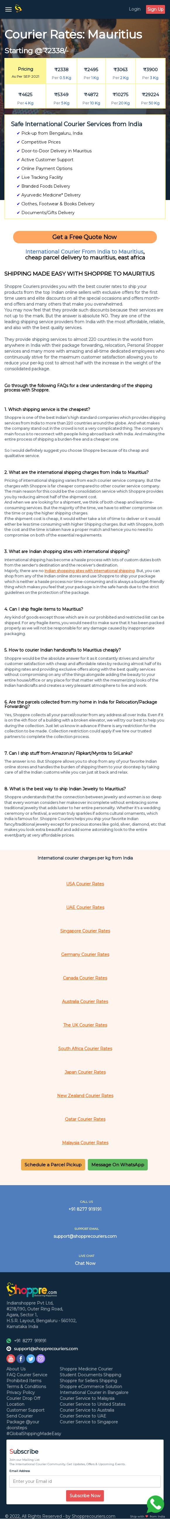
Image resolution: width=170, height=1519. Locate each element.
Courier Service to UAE (83, 1416)
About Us (15, 1369)
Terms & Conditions (26, 1386)
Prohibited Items (23, 1380)
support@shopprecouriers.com (85, 1236)
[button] (53, 1165)
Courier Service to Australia (87, 1410)
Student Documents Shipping (90, 1375)
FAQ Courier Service (26, 1375)
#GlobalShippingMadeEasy (33, 1433)
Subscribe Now (85, 1495)
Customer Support (25, 1410)
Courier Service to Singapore (89, 1422)
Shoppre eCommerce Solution (91, 1386)
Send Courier (19, 1416)
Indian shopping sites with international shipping (89, 570)
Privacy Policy (20, 1392)
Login (134, 9)
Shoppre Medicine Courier (86, 1369)
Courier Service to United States (92, 1404)
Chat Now (85, 1263)
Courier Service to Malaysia (87, 1398)
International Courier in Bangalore (94, 1392)
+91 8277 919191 (85, 1209)
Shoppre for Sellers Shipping (88, 1380)
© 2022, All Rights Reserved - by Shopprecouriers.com (60, 1516)
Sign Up (155, 9)
